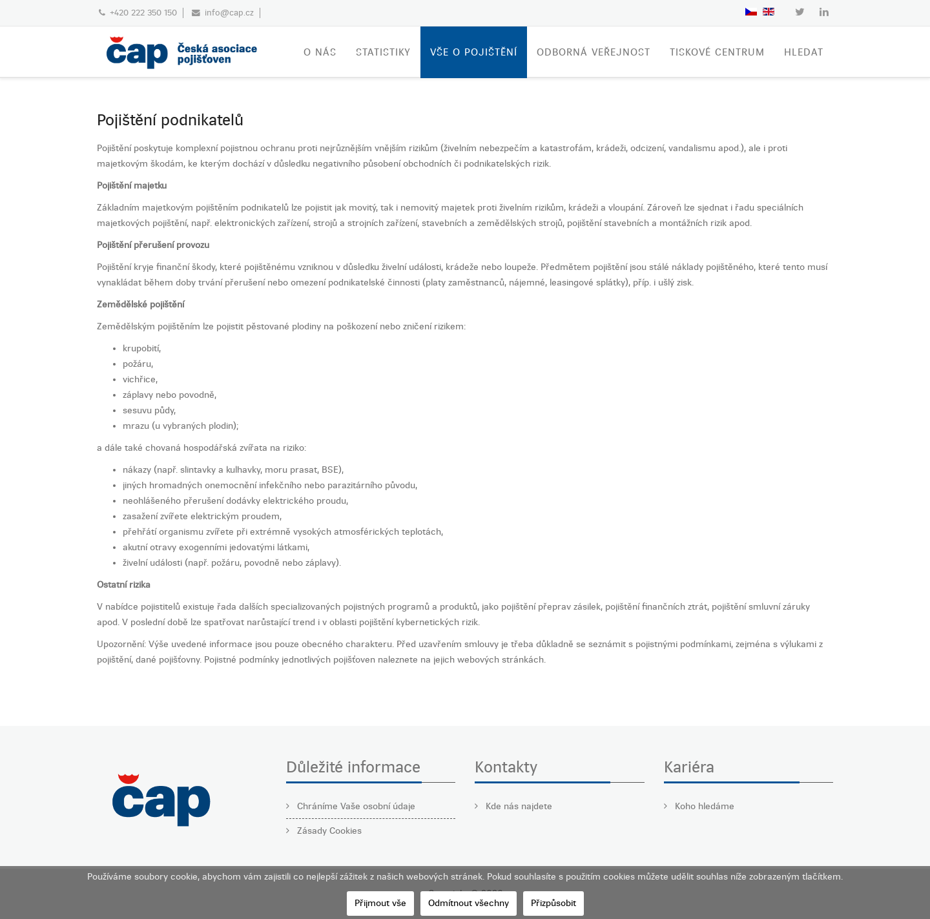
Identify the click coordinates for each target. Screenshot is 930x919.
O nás (320, 52)
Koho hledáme (703, 806)
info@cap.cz (229, 12)
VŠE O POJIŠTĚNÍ (473, 52)
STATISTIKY (383, 52)
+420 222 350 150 (143, 12)
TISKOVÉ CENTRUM (717, 52)
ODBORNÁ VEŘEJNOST (593, 52)
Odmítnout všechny (468, 903)
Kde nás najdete (517, 806)
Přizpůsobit (553, 903)
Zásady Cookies (328, 830)
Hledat (803, 52)
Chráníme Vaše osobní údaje (354, 806)
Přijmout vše (380, 903)
